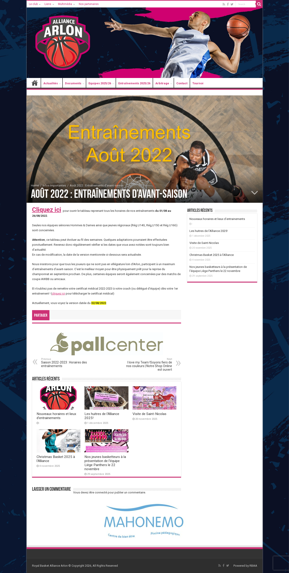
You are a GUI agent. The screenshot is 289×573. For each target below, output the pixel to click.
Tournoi (197, 83)
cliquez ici (58, 293)
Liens (47, 4)
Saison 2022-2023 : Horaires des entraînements (64, 363)
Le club (33, 4)
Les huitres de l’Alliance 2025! (208, 231)
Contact (181, 83)
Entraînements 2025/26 (134, 83)
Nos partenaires (89, 4)
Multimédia (65, 4)
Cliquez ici (46, 209)
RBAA (253, 565)
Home (35, 185)
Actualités (50, 83)
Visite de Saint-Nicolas (149, 414)
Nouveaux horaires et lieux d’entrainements (56, 416)
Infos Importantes (54, 185)
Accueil (35, 83)
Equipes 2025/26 (100, 83)
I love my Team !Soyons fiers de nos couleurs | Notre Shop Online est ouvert (149, 364)
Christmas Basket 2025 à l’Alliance (211, 255)
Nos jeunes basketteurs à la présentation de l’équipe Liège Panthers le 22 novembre (105, 463)
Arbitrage (162, 83)
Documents (73, 83)
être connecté (98, 492)
